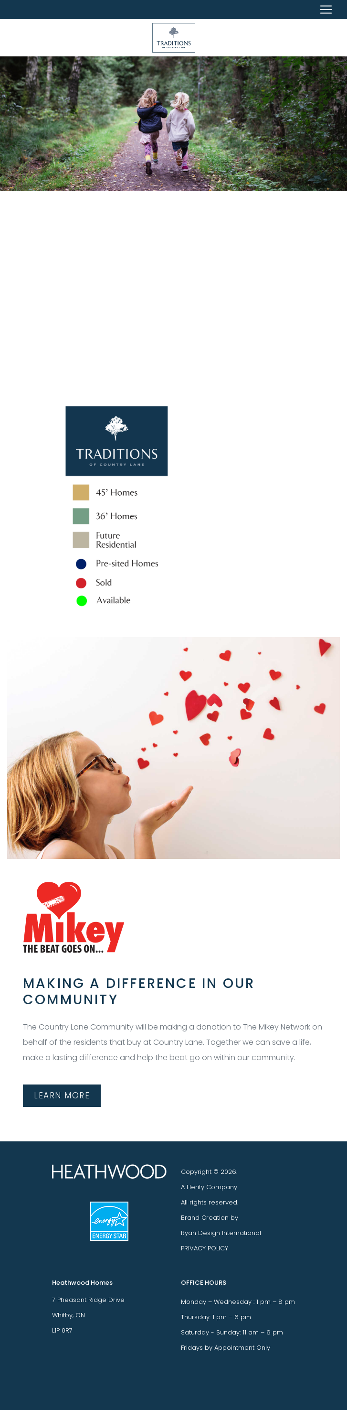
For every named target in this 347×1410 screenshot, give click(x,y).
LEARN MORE (62, 1095)
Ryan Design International (221, 1232)
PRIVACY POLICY (204, 1248)
